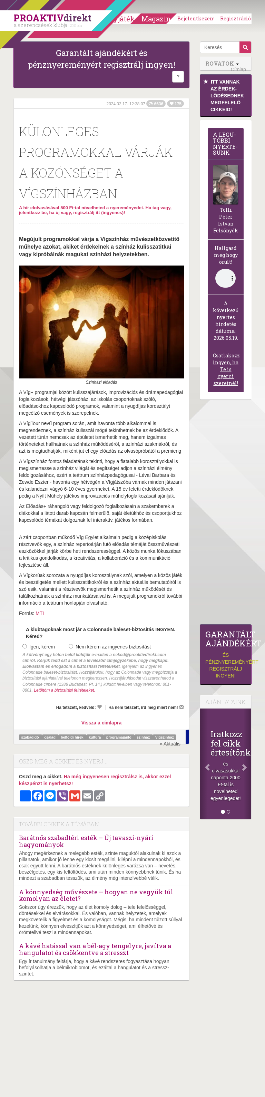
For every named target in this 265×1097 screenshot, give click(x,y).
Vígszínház (164, 737)
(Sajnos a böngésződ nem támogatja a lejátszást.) (225, 278)
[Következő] (247, 764)
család (50, 737)
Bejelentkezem (196, 18)
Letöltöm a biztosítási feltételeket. (64, 690)
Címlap (238, 69)
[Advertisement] (226, 513)
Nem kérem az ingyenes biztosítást (110, 646)
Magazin (156, 18)
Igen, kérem (38, 646)
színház (144, 737)
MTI (40, 613)
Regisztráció (235, 18)
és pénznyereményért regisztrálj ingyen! (225, 654)
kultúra (95, 737)
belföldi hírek (72, 737)
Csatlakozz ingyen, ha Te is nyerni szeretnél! (226, 369)
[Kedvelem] (99, 706)
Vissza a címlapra (101, 722)
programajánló (119, 737)
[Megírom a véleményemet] (181, 706)
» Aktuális (170, 744)
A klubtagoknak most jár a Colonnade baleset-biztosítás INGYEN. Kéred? (100, 633)
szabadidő (30, 737)
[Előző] (204, 764)
